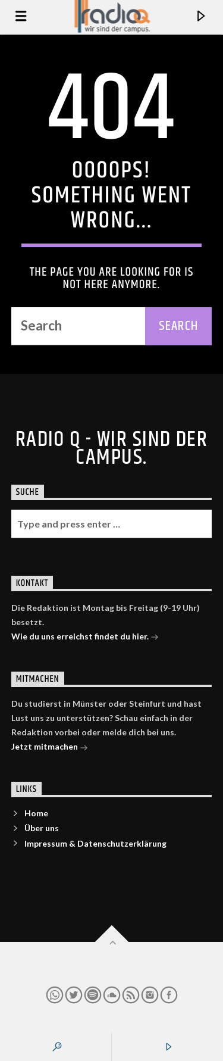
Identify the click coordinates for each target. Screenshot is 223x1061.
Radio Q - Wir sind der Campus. (111, 449)
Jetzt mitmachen (49, 747)
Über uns (41, 828)
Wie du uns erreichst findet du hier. (85, 637)
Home (36, 813)
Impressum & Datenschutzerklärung (95, 843)
